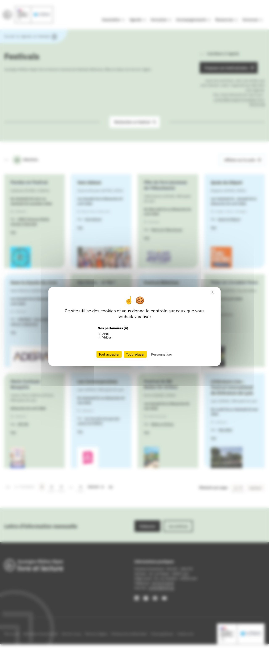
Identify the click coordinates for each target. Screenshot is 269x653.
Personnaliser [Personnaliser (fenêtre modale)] (161, 354)
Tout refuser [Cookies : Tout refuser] (135, 354)
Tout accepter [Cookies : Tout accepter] (109, 354)
